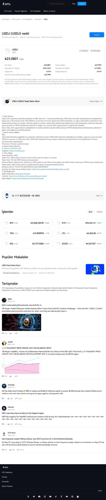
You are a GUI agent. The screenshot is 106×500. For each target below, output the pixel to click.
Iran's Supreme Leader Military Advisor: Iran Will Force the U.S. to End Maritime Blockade (37, 439)
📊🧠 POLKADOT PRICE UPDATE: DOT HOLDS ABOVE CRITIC (26, 348)
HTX (17, 195)
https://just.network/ (22, 174)
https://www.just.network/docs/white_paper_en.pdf (50, 169)
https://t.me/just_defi (17, 151)
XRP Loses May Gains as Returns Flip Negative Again (23, 413)
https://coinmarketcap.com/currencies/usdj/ (28, 178)
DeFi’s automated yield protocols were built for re (21, 305)
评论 (5, 333)
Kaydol (96, 35)
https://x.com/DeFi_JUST (12, 148)
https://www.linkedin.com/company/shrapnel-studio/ (28, 176)
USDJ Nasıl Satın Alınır (11, 265)
